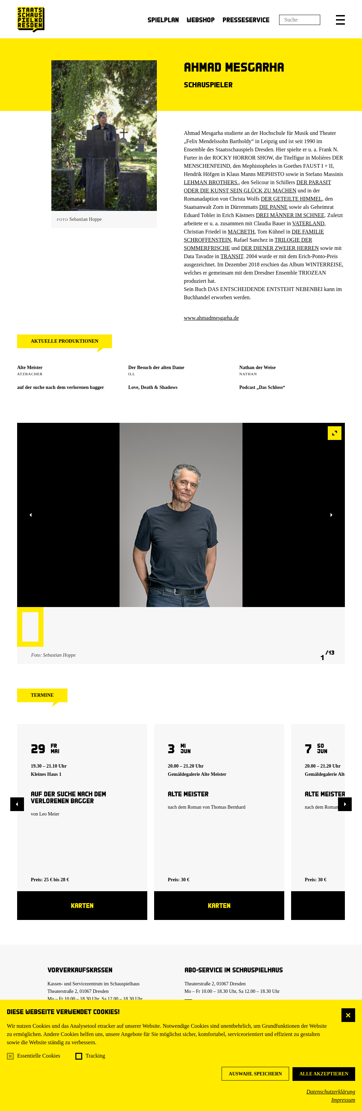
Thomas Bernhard (228, 807)
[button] (340, 20)
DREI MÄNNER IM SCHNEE (290, 215)
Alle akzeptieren (323, 1073)
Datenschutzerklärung (331, 1092)
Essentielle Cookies (38, 1056)
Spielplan (163, 20)
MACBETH (241, 232)
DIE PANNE (273, 207)
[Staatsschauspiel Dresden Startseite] (31, 20)
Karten (82, 905)
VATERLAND (308, 223)
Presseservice (246, 20)
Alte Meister (29, 367)
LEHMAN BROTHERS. (211, 182)
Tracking (95, 1056)
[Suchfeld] (299, 20)
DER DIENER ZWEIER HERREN (280, 248)
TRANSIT (232, 256)
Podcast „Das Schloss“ (262, 387)
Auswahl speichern (255, 1073)
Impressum (343, 1100)
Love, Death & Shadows (152, 387)
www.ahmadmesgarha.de (211, 318)
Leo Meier (49, 814)
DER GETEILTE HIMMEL (291, 199)
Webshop (201, 20)
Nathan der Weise (257, 367)
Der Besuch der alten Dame (156, 367)
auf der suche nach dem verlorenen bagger (60, 387)
